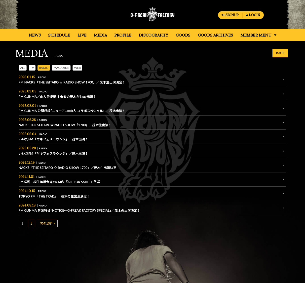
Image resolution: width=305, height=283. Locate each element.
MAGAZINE (61, 68)
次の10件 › (47, 223)
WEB (77, 68)
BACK (280, 53)
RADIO (43, 68)
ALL (22, 68)
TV (32, 68)
